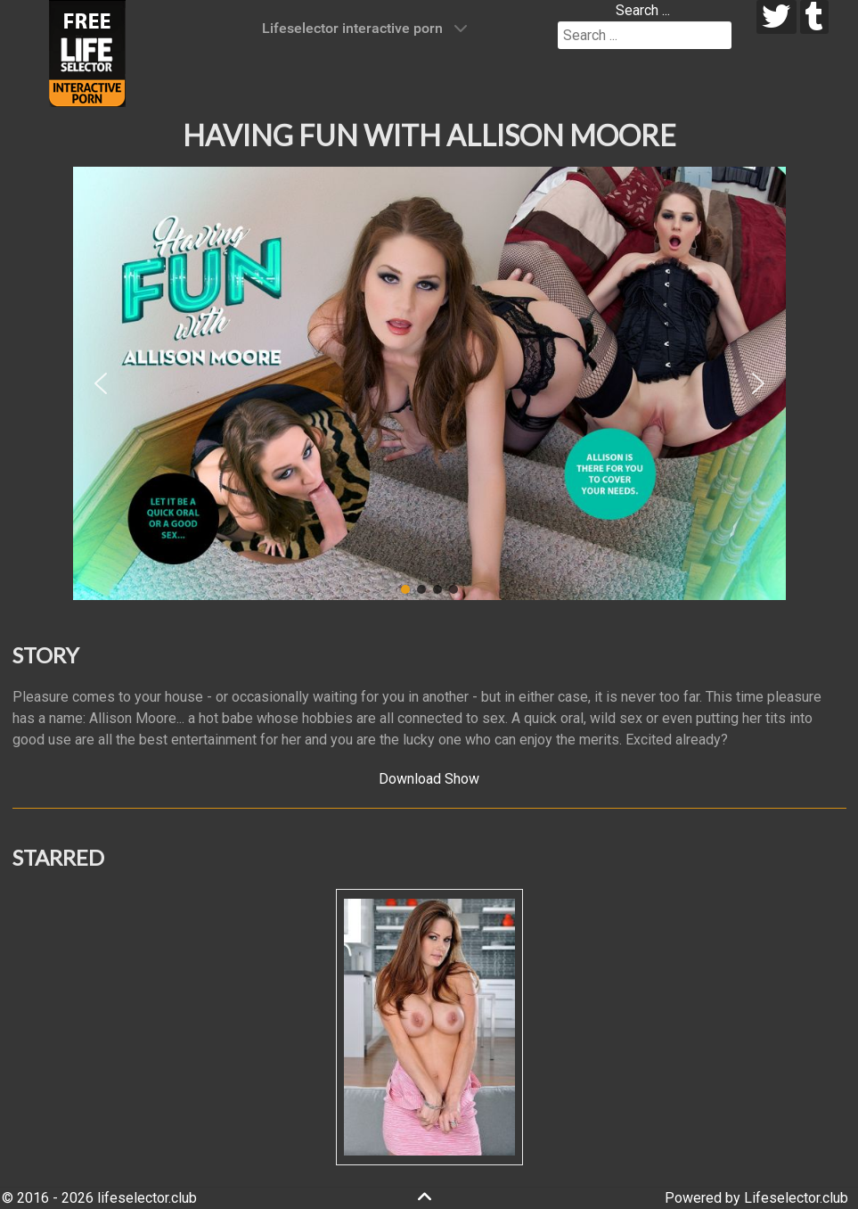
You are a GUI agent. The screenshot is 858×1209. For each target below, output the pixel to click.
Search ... (643, 10)
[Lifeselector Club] (87, 52)
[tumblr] (814, 17)
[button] (100, 383)
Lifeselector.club (796, 1197)
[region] (429, 383)
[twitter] (776, 17)
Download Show (429, 778)
